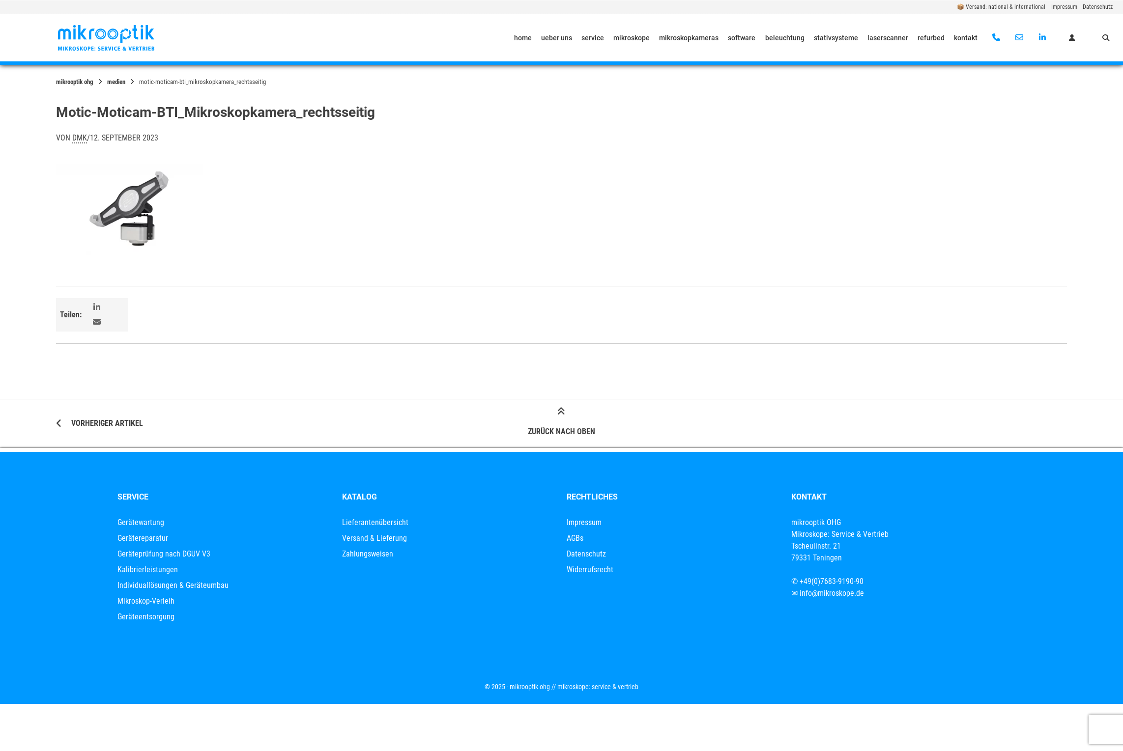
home (523, 38)
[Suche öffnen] (1106, 37)
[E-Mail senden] (1019, 38)
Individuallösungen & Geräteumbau (173, 585)
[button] (98, 307)
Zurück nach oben (561, 423)
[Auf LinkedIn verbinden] (1042, 38)
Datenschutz (1098, 6)
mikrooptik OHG (74, 81)
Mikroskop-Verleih (145, 601)
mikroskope (631, 38)
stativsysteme (836, 38)
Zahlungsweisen (367, 553)
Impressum (1064, 6)
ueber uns (556, 38)
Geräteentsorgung (145, 616)
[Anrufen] (996, 38)
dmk (79, 137)
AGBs (575, 538)
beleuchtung (785, 38)
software (741, 38)
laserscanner (887, 38)
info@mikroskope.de (832, 593)
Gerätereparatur (142, 538)
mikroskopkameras (689, 38)
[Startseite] (106, 37)
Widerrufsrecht (590, 569)
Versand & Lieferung (374, 538)
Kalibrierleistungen (147, 569)
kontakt (966, 38)
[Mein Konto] (1072, 37)
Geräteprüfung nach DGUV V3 (163, 553)
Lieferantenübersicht (375, 522)
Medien (116, 81)
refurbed (931, 38)
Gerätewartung (140, 522)
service (592, 38)
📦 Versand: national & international (1001, 6)
